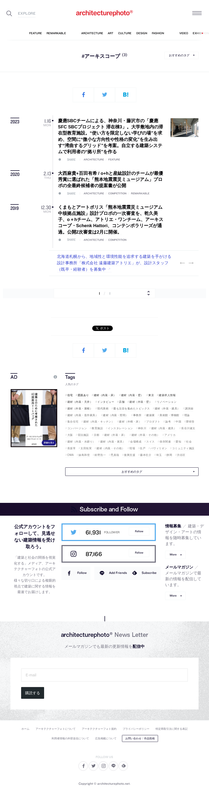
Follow (139, 531)
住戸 (142, 448)
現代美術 (103, 408)
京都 (96, 434)
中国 (178, 421)
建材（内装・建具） (164, 428)
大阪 (70, 434)
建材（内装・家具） (113, 441)
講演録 (189, 408)
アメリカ (170, 434)
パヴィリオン (158, 448)
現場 (132, 448)
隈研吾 (190, 421)
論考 (168, 421)
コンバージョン (77, 428)
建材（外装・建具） (167, 408)
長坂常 (71, 448)
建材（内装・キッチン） (98, 421)
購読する (32, 693)
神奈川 (142, 428)
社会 (189, 441)
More (173, 554)
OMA (70, 454)
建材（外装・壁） (140, 401)
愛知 (178, 441)
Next (191, 263)
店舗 (122, 401)
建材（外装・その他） (145, 434)
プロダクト (153, 421)
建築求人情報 (167, 395)
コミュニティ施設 (183, 448)
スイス (150, 441)
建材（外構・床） (130, 421)
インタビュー (105, 401)
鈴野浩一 (100, 454)
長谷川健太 (188, 428)
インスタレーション (120, 428)
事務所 (137, 415)
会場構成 (135, 441)
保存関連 (165, 441)
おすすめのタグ (179, 55)
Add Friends (118, 573)
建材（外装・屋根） (80, 408)
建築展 (150, 415)
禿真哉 (115, 454)
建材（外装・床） (115, 434)
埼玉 (159, 454)
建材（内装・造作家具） (82, 415)
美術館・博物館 (169, 415)
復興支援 (129, 454)
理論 (187, 415)
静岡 (169, 454)
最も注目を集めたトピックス (131, 408)
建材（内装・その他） (110, 448)
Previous (182, 263)
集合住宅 (73, 421)
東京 (151, 395)
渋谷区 (181, 454)
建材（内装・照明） (115, 415)
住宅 (70, 395)
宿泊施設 (83, 434)
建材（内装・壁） (132, 395)
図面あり (83, 395)
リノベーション (167, 401)
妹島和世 (84, 454)
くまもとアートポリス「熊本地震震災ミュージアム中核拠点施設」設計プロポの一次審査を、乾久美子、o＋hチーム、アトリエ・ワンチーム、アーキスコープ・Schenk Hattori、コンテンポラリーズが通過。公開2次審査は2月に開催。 (110, 220)
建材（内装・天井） (80, 401)
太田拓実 (86, 448)
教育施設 (97, 428)
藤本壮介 (145, 454)
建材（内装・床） (105, 395)
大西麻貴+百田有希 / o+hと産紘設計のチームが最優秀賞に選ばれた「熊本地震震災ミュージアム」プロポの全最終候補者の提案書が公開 (110, 179)
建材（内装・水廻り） (81, 441)
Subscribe (149, 573)
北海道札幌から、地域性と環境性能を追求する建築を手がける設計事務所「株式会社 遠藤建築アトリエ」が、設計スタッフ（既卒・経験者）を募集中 (114, 262)
